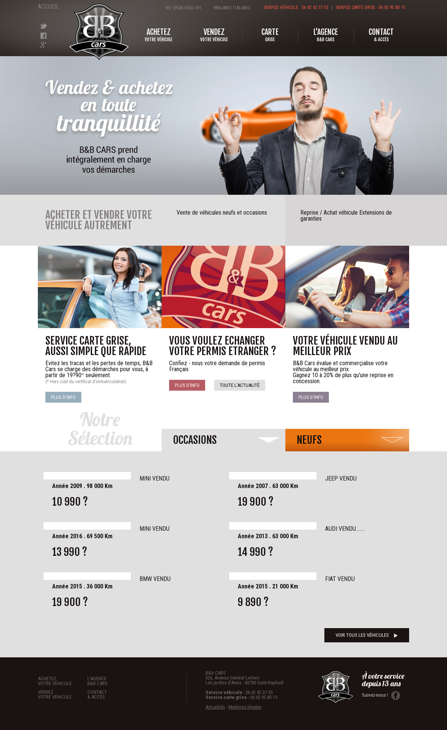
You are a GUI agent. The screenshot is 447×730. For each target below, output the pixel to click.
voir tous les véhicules (367, 635)
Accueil (47, 6)
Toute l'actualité (240, 385)
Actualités (215, 707)
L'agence (112, 681)
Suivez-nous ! (381, 695)
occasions (195, 439)
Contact (112, 694)
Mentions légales (244, 707)
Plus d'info (63, 397)
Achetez (62, 681)
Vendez (62, 694)
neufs (309, 439)
